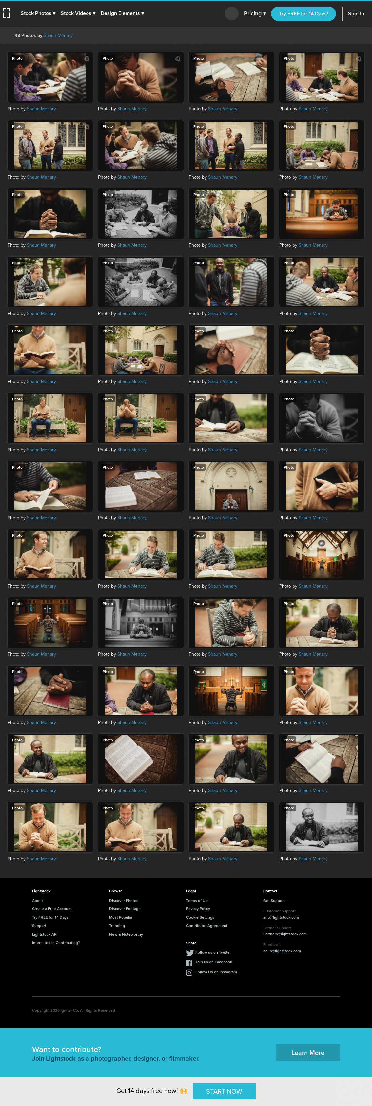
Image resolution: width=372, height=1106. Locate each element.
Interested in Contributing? (56, 942)
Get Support (274, 900)
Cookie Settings (200, 917)
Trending (117, 925)
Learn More (307, 1052)
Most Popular (120, 917)
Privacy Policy (198, 908)
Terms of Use (198, 900)
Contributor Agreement (206, 925)
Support (39, 925)
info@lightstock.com (281, 917)
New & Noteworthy (126, 934)
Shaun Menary (58, 35)
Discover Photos (123, 900)
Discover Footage (125, 908)
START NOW (224, 1091)
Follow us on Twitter (213, 952)
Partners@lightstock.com (285, 934)
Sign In (356, 13)
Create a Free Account (52, 908)
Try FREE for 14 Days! (303, 13)
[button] (38, 13)
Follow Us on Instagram (216, 972)
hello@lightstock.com (282, 951)
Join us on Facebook (213, 962)
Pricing (255, 14)
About (37, 900)
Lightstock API (44, 934)
